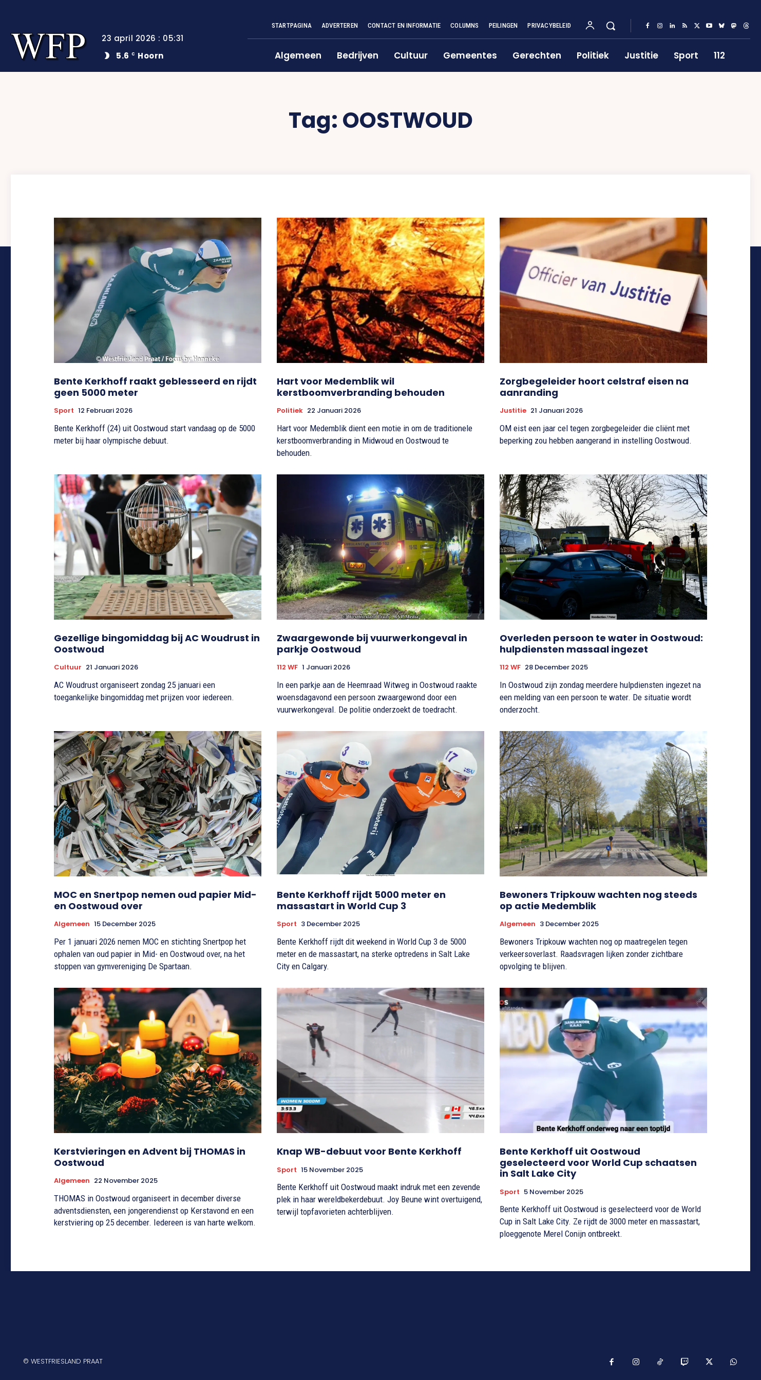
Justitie (513, 411)
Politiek (290, 411)
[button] (610, 25)
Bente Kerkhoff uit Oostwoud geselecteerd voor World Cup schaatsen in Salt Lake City (598, 1162)
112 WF (287, 667)
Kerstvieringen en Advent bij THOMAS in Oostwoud (149, 1157)
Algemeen (72, 924)
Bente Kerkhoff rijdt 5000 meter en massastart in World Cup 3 (361, 900)
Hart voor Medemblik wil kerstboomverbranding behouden (361, 387)
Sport (64, 411)
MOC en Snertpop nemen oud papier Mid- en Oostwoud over (155, 900)
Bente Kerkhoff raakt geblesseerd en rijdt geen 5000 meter (155, 387)
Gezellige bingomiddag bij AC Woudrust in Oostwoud (157, 643)
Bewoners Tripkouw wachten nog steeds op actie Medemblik (598, 900)
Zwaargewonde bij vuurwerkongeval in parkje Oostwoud (372, 643)
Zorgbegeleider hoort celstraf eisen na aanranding (594, 387)
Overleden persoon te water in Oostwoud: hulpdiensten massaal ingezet (601, 643)
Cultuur (68, 667)
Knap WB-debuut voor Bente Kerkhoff (369, 1151)
